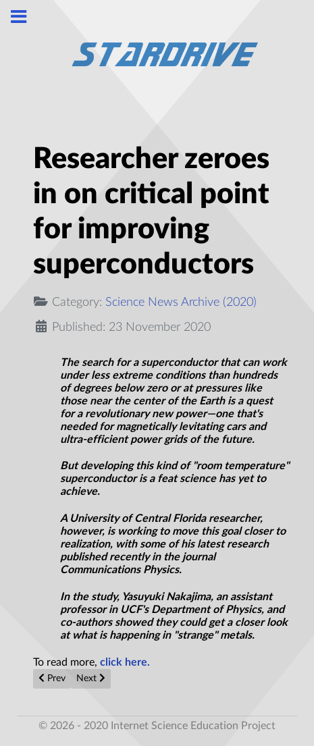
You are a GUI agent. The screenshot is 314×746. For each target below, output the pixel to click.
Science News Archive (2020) (181, 302)
